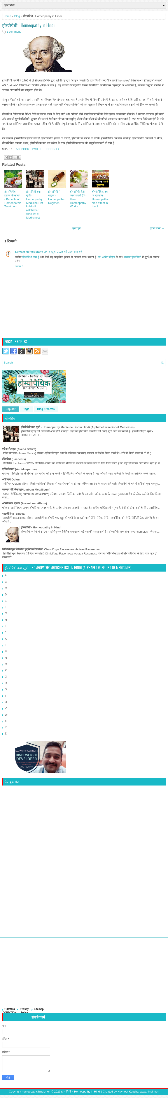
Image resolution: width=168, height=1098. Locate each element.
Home (7, 16)
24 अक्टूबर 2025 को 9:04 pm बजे (63, 251)
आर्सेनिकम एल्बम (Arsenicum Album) (24, 503)
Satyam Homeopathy (29, 251)
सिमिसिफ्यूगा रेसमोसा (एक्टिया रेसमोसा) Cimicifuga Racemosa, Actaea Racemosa (51, 549)
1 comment (14, 31)
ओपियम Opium (11, 479)
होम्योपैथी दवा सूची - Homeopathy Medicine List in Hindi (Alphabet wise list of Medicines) (34, 204)
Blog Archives (46, 409)
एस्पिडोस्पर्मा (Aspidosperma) (19, 469)
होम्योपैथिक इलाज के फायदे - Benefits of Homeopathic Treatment (12, 199)
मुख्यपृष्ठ (76, 228)
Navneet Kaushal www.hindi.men (138, 1091)
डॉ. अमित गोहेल (106, 257)
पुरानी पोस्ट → (157, 228)
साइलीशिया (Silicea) (13, 513)
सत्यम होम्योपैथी (132, 257)
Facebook (21, 149)
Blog (17, 16)
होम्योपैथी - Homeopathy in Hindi (28, 25)
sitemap (39, 1009)
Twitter (37, 149)
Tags (26, 409)
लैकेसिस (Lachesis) (14, 459)
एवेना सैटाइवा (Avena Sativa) (19, 449)
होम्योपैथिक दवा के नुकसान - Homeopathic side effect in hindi (100, 199)
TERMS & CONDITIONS (9, 1012)
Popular (11, 409)
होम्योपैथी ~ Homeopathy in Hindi (81, 1091)
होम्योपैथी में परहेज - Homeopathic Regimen (56, 197)
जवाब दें (19, 266)
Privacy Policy (24, 1011)
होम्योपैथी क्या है (30, 257)
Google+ (52, 149)
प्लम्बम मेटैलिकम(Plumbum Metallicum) (26, 489)
